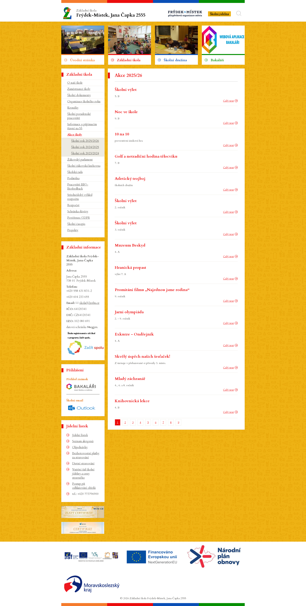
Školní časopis (76, 224)
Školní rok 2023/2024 (85, 153)
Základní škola (111, 13)
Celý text (228, 101)
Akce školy (74, 135)
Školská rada (75, 172)
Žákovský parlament (80, 159)
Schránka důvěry (77, 211)
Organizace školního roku (84, 101)
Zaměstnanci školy (78, 89)
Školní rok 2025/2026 (85, 141)
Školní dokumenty (79, 95)
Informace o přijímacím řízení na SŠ (82, 126)
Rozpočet (73, 205)
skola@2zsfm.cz (89, 303)
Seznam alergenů (82, 441)
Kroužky (72, 108)
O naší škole (75, 83)
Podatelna (73, 178)
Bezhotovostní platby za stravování (85, 455)
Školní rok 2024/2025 (85, 147)
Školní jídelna (219, 14)
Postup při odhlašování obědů (84, 486)
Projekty (72, 230)
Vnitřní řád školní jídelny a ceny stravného (83, 474)
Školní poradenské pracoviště (79, 116)
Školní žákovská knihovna (83, 166)
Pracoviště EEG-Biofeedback (77, 187)
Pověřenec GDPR (78, 218)
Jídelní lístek (80, 435)
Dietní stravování (83, 463)
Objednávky (80, 447)
